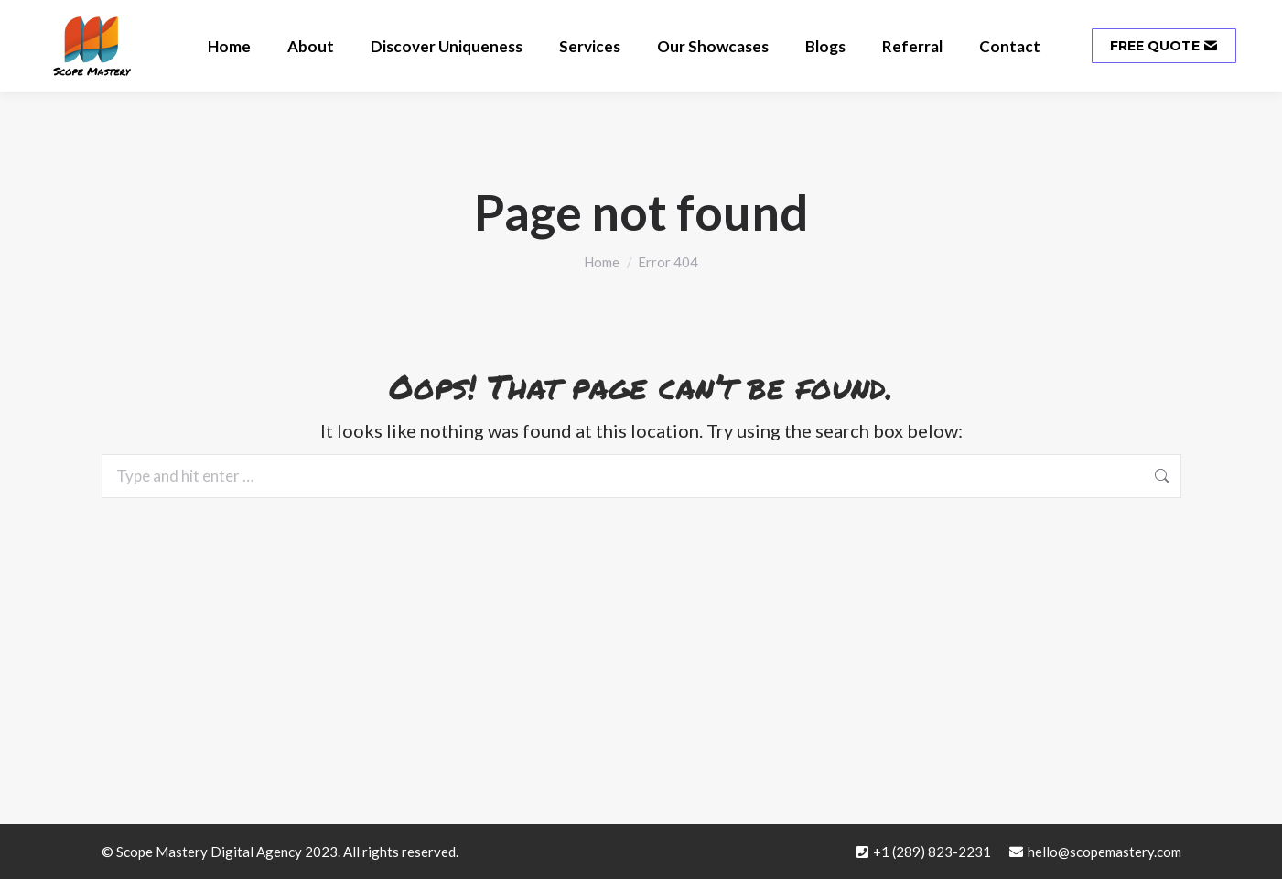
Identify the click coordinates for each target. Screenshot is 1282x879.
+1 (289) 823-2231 (932, 851)
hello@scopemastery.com (1104, 851)
